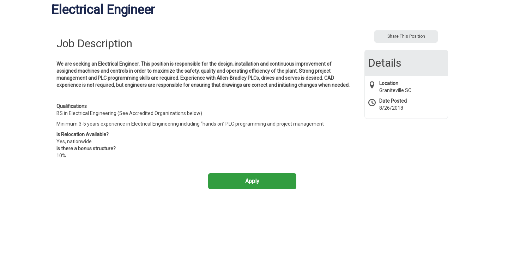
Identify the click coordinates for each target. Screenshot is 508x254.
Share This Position (406, 36)
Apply (252, 181)
